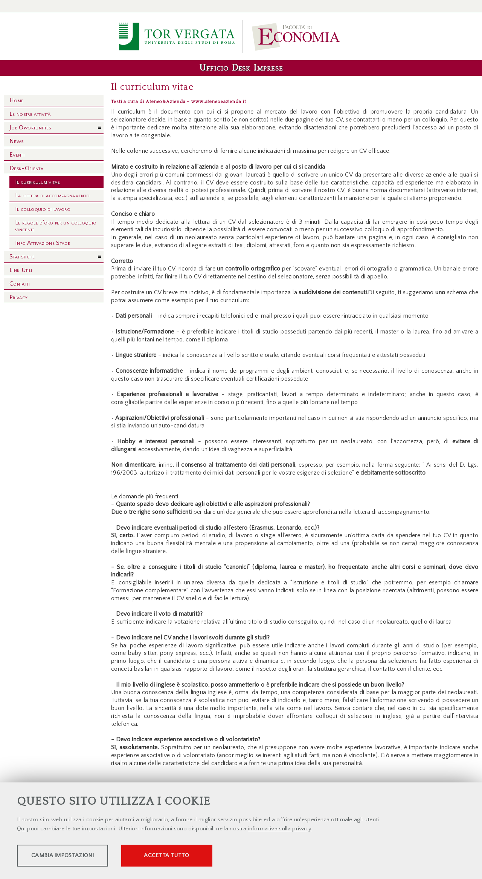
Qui (21, 830)
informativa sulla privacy (279, 830)
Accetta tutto (211, 856)
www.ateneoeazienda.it (218, 101)
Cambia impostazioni (76, 856)
